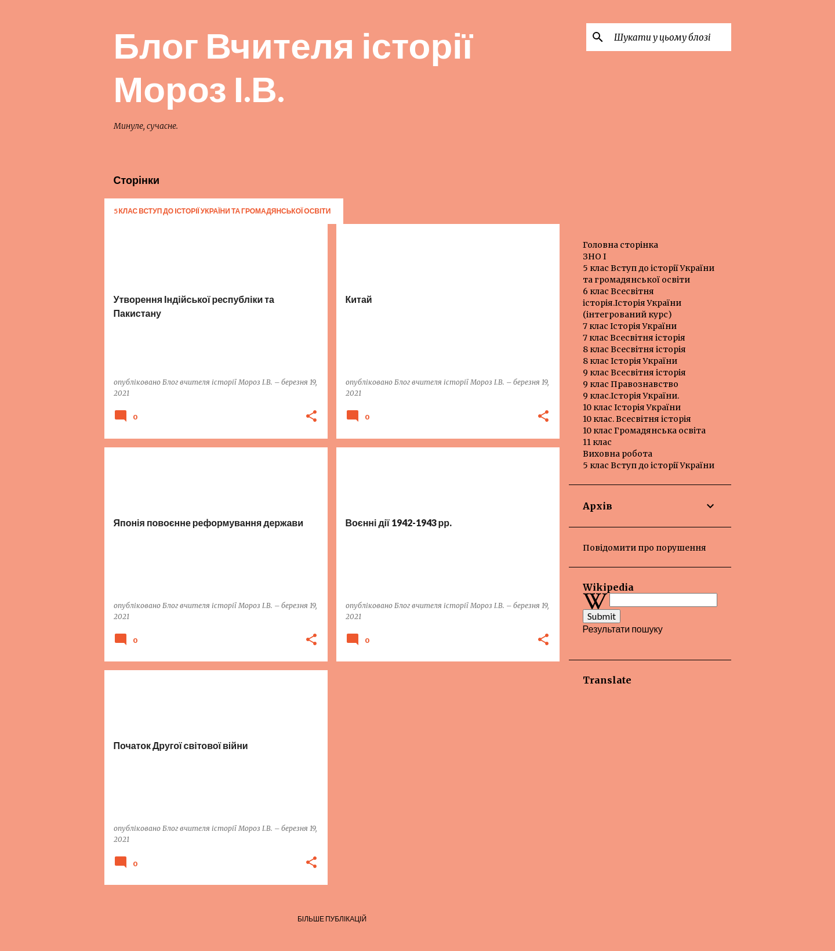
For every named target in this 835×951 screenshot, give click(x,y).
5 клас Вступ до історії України (648, 465)
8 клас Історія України (630, 361)
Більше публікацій (331, 918)
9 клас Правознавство (630, 384)
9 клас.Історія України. (631, 395)
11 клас (597, 442)
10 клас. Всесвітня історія (637, 419)
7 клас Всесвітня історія (634, 337)
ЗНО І (594, 256)
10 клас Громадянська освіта (644, 430)
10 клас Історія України (632, 407)
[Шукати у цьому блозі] (670, 37)
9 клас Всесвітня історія (634, 372)
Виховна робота (617, 454)
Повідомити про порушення (644, 548)
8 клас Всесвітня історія (634, 349)
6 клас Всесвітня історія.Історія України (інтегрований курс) (632, 303)
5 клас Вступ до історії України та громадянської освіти (222, 211)
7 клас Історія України (630, 326)
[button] (311, 417)
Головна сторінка (620, 245)
